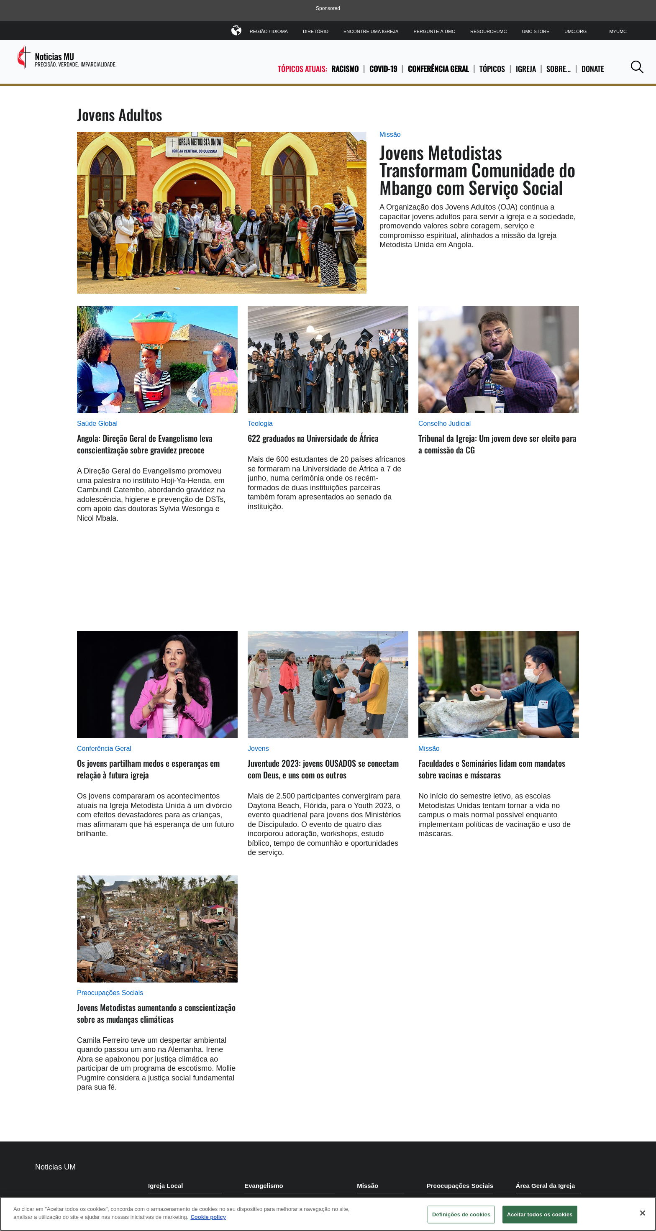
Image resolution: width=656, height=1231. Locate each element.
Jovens (258, 748)
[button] (637, 66)
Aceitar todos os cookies (540, 1214)
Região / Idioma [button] (268, 30)
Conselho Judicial (444, 423)
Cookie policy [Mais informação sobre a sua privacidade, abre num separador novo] (208, 1217)
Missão (390, 134)
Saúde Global (97, 423)
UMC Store (535, 31)
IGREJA (526, 69)
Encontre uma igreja (370, 31)
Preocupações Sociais (110, 992)
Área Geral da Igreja (545, 1185)
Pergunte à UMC (434, 31)
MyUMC (618, 31)
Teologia (260, 423)
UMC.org (575, 31)
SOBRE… (558, 69)
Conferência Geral (438, 68)
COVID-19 (383, 68)
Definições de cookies (461, 1214)
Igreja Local (165, 1185)
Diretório (315, 31)
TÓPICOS (492, 69)
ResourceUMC (488, 31)
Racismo (345, 68)
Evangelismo (263, 1185)
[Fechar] (642, 1213)
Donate (593, 69)
